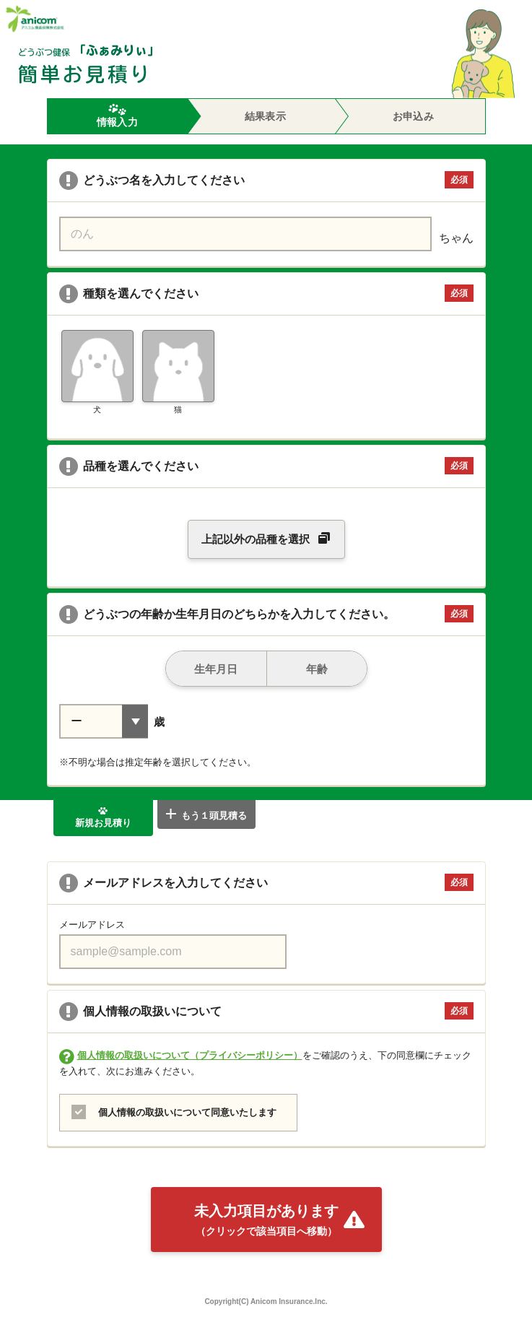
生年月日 (202, 663)
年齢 (297, 663)
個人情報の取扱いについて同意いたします (185, 1112)
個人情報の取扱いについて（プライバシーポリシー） (189, 1055)
